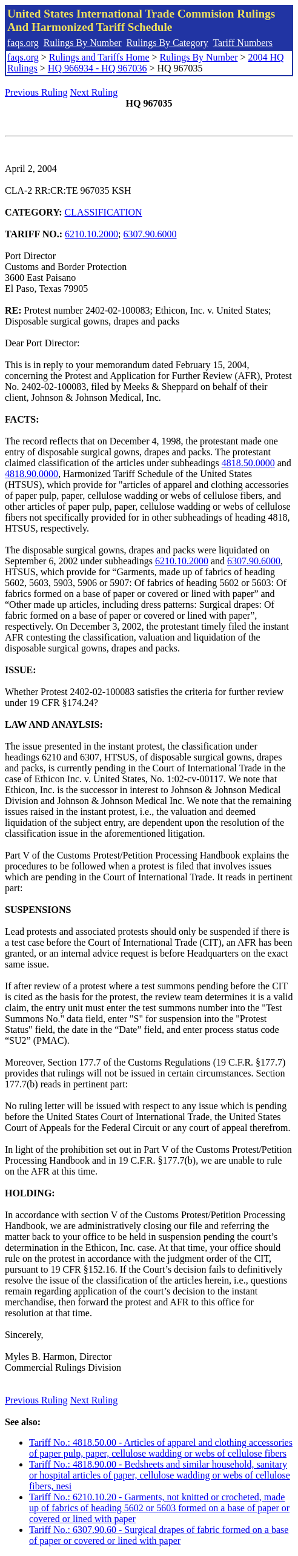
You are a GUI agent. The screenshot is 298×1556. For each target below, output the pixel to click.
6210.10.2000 (91, 234)
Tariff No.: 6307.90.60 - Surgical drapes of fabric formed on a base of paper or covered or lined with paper (158, 1535)
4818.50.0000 (248, 463)
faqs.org (23, 43)
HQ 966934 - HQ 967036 (97, 68)
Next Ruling (94, 92)
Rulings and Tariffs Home (99, 57)
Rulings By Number (83, 43)
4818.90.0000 (31, 474)
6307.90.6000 (150, 234)
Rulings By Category (167, 43)
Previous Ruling (36, 92)
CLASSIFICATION (103, 212)
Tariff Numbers (243, 43)
